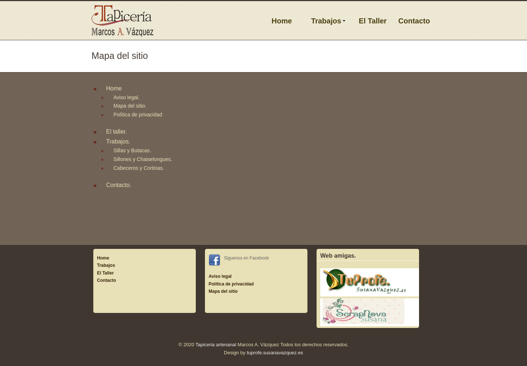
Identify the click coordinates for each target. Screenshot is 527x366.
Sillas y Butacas (131, 150)
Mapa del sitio (129, 106)
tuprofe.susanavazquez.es (275, 352)
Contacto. (118, 185)
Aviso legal (220, 276)
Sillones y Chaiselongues (142, 159)
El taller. (116, 131)
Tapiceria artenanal (215, 344)
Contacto (414, 21)
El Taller (372, 21)
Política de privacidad (137, 114)
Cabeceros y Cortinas (138, 168)
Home (282, 21)
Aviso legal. (126, 97)
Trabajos (326, 21)
